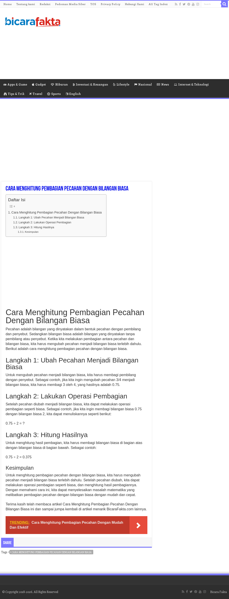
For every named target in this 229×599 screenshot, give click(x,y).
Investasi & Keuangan (90, 84)
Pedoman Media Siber (70, 4)
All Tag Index (158, 4)
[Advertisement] (143, 43)
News (163, 84)
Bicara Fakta (218, 592)
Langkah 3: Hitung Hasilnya (36, 227)
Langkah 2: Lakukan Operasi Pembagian (45, 222)
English (73, 94)
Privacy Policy (110, 4)
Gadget (39, 84)
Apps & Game (15, 84)
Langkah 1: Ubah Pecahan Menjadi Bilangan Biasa (51, 217)
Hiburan (59, 84)
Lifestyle (121, 84)
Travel (35, 94)
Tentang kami (25, 4)
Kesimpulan (31, 231)
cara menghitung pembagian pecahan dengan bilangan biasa (52, 552)
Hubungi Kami (134, 4)
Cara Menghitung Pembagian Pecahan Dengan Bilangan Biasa (56, 212)
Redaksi (45, 4)
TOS (93, 4)
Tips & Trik (14, 94)
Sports (54, 94)
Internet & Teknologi (191, 84)
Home (7, 4)
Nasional (143, 84)
